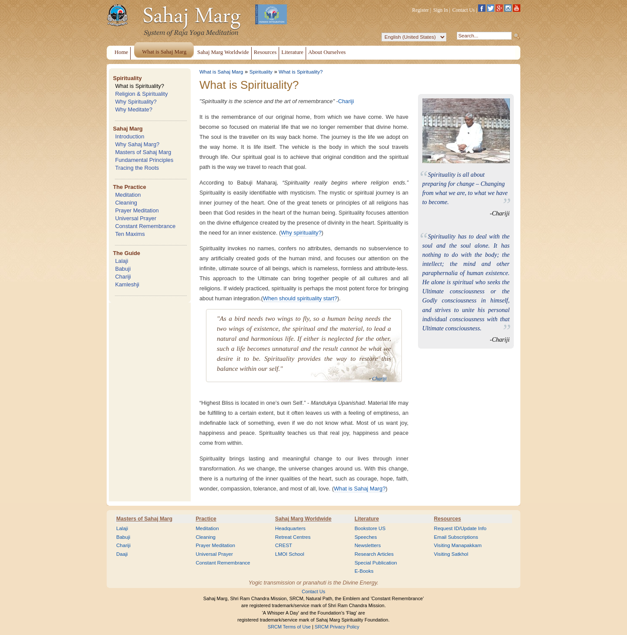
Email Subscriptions (456, 537)
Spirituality (127, 78)
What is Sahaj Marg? (360, 488)
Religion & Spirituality (141, 94)
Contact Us (463, 10)
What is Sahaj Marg (221, 71)
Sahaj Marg (127, 128)
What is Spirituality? (139, 86)
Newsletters (367, 545)
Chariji (123, 276)
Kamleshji (127, 284)
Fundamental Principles (144, 160)
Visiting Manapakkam (458, 545)
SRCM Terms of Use (289, 626)
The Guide (126, 253)
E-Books (364, 571)
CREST (283, 545)
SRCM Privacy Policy (337, 626)
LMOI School (289, 554)
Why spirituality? (301, 232)
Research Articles (374, 554)
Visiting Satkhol (451, 554)
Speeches (365, 537)
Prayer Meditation (136, 210)
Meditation (128, 195)
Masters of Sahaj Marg (143, 152)
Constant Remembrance (145, 226)
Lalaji (121, 261)
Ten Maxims (130, 234)
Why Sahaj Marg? (137, 144)
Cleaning (126, 202)
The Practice (129, 187)
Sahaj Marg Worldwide (303, 519)
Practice (206, 519)
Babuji (123, 268)
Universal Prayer (135, 218)
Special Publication (375, 562)
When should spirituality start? (300, 298)
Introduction (129, 136)
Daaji (122, 554)
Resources (447, 519)
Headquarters (290, 528)
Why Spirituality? (135, 101)
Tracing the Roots (137, 168)
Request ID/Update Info (460, 528)
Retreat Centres (293, 537)
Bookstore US (369, 528)
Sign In (440, 10)
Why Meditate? (133, 109)
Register (420, 10)
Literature (366, 519)
